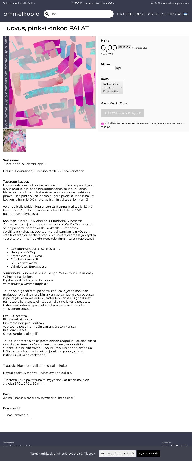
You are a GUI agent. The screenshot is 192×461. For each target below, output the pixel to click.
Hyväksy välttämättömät (117, 453)
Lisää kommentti (17, 415)
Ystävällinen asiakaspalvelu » (170, 3)
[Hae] (79, 14)
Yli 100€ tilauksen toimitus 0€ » (92, 3)
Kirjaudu (157, 14)
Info (171, 14)
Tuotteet (125, 14)
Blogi (141, 14)
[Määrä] (108, 68)
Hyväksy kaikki (149, 453)
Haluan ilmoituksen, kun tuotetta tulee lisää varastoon (43, 171)
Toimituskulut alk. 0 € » (19, 3)
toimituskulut (140, 47)
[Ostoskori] (179, 14)
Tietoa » (90, 453)
